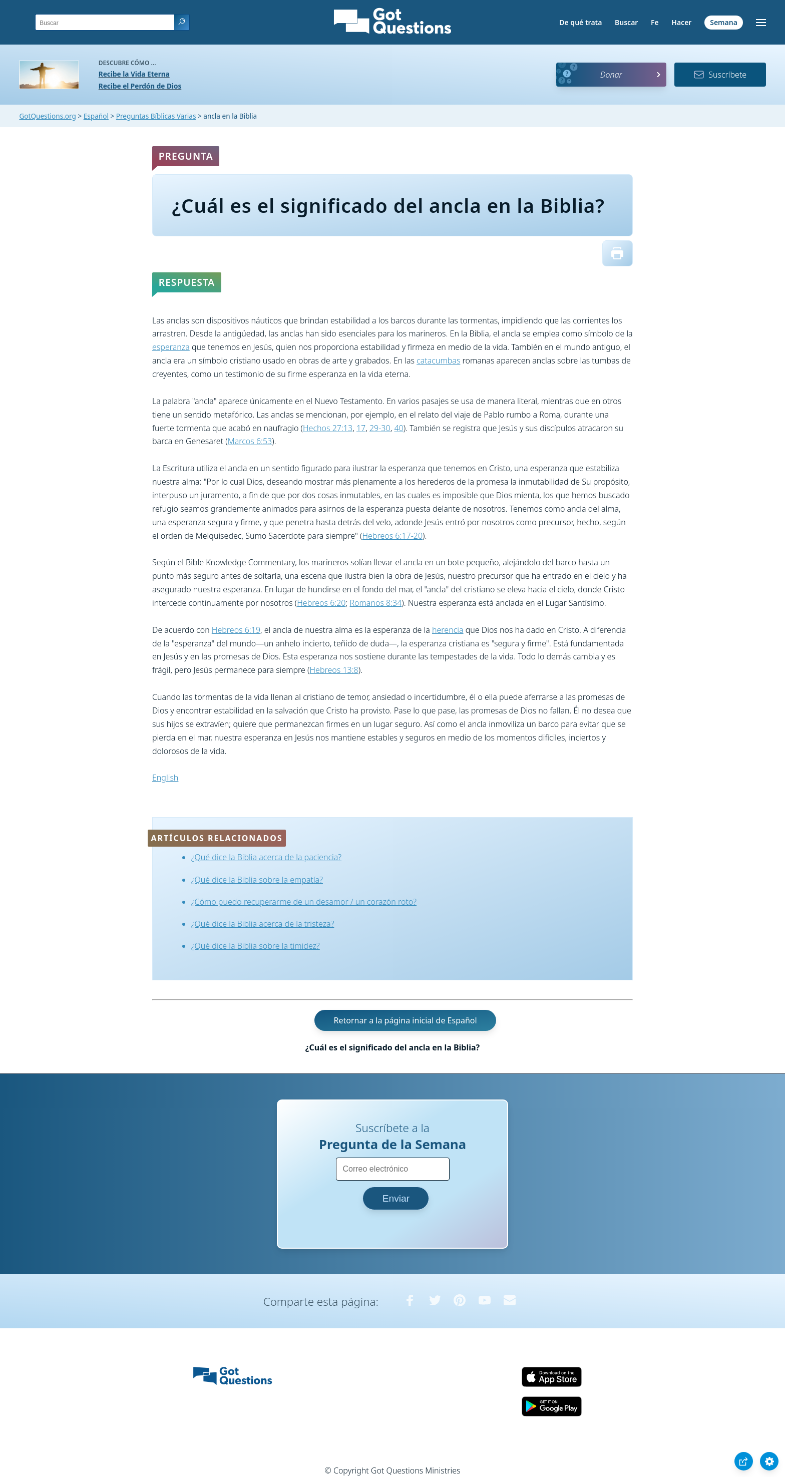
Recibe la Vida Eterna (134, 74)
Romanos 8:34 (376, 602)
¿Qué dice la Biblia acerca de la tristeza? (262, 923)
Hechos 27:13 (327, 428)
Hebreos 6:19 (236, 629)
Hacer (681, 22)
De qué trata (580, 22)
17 (360, 428)
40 (398, 428)
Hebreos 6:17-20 (392, 535)
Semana (723, 22)
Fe (655, 22)
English (165, 777)
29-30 (379, 428)
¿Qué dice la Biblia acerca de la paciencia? (266, 857)
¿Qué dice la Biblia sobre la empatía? (257, 879)
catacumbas (438, 360)
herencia (448, 629)
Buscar (626, 22)
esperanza (171, 346)
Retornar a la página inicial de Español (405, 1020)
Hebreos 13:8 (334, 669)
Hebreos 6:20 (321, 602)
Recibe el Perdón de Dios (140, 86)
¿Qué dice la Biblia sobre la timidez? (255, 945)
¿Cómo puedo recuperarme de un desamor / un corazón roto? (304, 901)
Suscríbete (719, 74)
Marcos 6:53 (250, 441)
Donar (611, 74)
